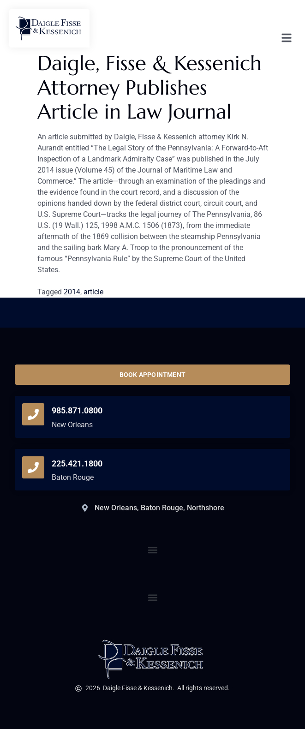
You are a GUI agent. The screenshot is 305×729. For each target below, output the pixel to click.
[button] (152, 597)
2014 (72, 291)
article (93, 291)
